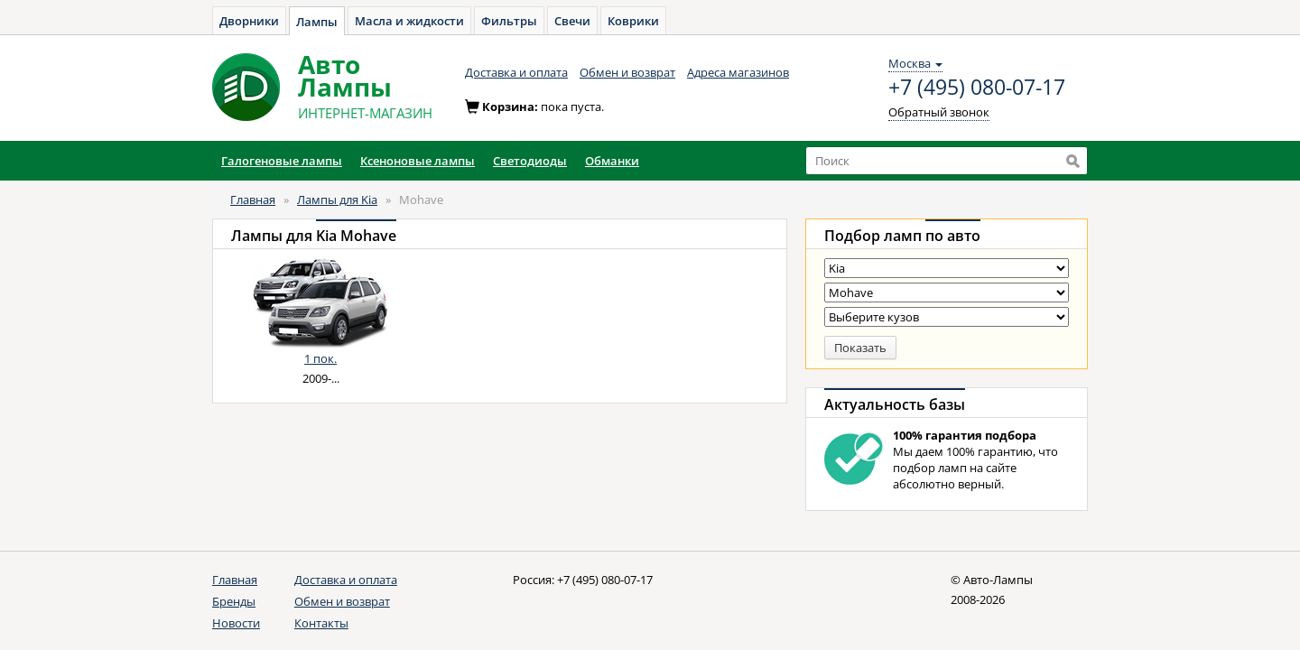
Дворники (249, 21)
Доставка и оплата (516, 72)
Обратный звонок (938, 112)
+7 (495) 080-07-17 (976, 88)
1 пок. (320, 358)
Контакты (321, 623)
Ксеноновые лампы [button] (417, 161)
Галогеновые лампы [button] (281, 161)
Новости (236, 623)
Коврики (633, 21)
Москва (915, 63)
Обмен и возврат (627, 72)
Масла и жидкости (409, 21)
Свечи (572, 21)
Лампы (317, 22)
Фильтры (509, 21)
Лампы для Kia (337, 199)
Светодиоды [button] (530, 161)
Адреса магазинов (738, 72)
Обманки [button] (612, 161)
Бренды (233, 601)
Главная (252, 199)
